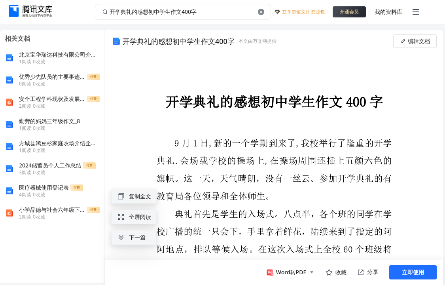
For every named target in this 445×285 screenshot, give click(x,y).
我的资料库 (388, 11)
